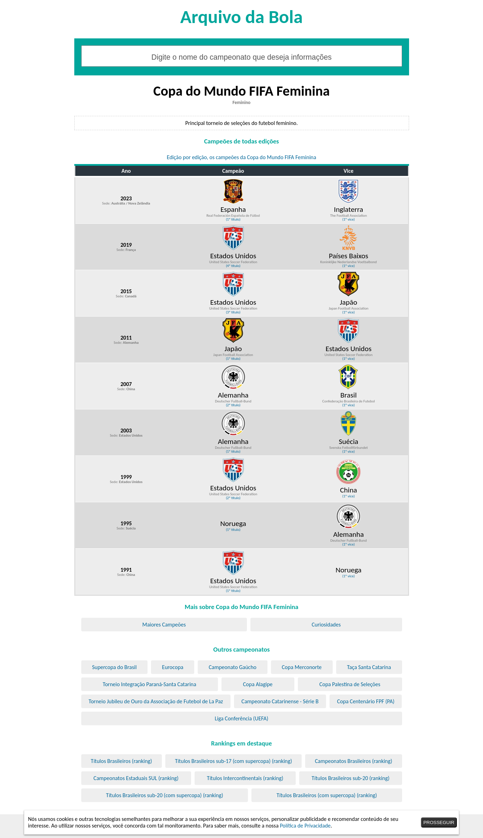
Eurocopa (172, 667)
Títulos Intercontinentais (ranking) (245, 778)
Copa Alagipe (258, 684)
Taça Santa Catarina (369, 667)
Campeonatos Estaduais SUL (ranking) (136, 778)
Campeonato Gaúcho (232, 667)
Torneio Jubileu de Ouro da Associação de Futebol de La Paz (156, 701)
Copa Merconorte (302, 667)
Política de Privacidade (305, 825)
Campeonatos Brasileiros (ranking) (353, 761)
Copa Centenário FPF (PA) (365, 701)
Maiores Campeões (164, 624)
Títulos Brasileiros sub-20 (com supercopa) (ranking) (164, 795)
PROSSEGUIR (438, 822)
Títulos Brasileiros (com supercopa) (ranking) (327, 795)
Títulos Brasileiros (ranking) (121, 761)
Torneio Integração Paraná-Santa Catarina (149, 684)
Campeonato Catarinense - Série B (279, 701)
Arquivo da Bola (241, 16)
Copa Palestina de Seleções (349, 684)
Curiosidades (326, 624)
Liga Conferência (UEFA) (242, 718)
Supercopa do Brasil (114, 667)
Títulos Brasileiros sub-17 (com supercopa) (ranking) (233, 761)
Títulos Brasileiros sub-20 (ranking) (350, 778)
